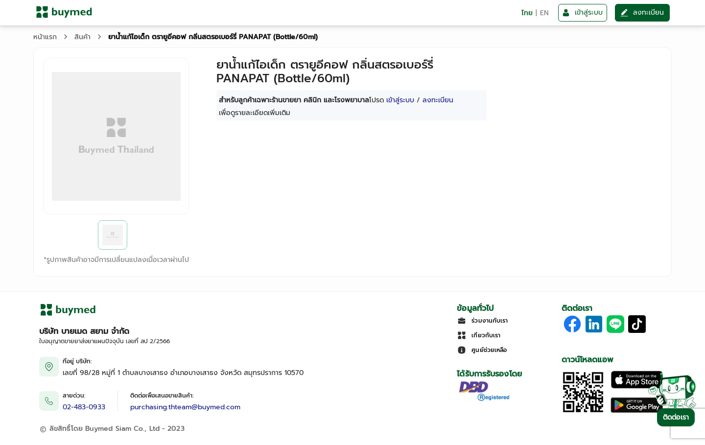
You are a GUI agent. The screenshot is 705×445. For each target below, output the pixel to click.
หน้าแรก (45, 37)
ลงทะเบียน (438, 100)
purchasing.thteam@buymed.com (185, 407)
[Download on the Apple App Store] (637, 386)
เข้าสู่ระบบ (400, 100)
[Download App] (583, 411)
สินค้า (82, 37)
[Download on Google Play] (637, 411)
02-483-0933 (84, 407)
